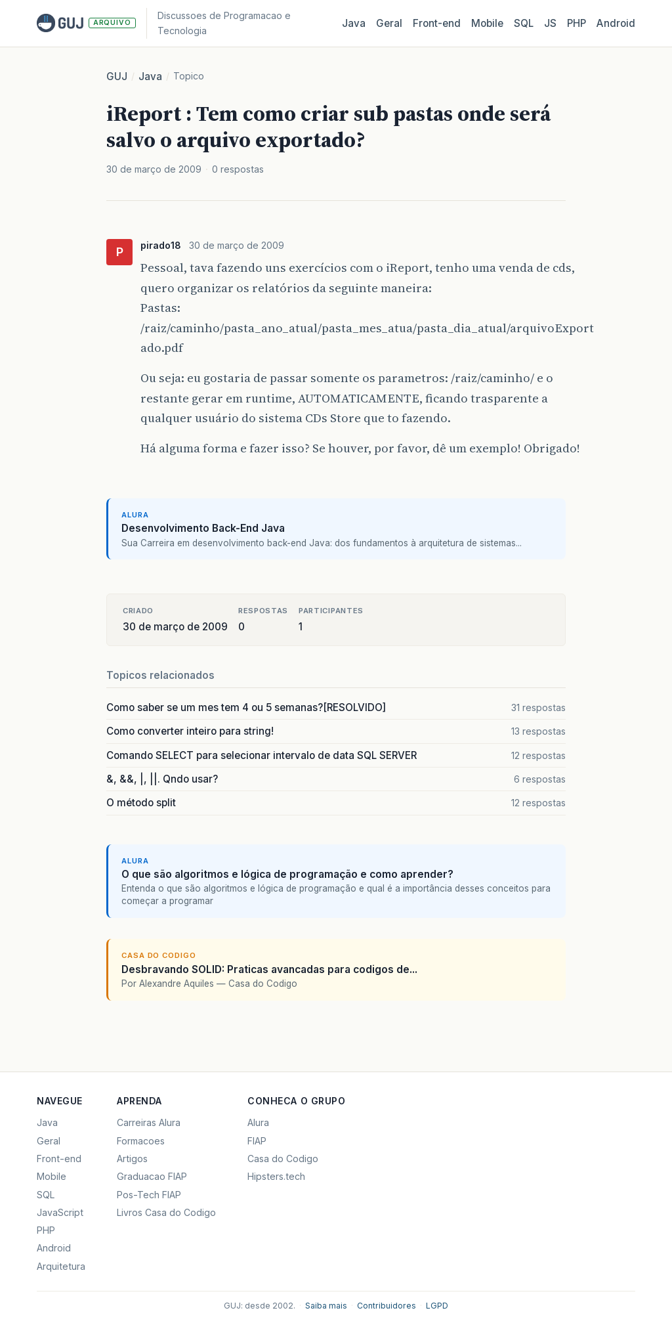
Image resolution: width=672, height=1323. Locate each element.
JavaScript (60, 1212)
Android (616, 23)
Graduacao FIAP (152, 1176)
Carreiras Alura (148, 1122)
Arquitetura (61, 1266)
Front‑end (437, 23)
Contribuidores (386, 1306)
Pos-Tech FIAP (149, 1194)
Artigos (132, 1158)
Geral (389, 23)
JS (550, 23)
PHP (576, 23)
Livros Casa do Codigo (166, 1212)
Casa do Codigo (282, 1158)
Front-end (59, 1158)
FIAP (256, 1140)
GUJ (116, 76)
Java (354, 23)
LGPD (437, 1306)
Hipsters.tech (276, 1176)
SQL (524, 23)
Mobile (487, 23)
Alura (258, 1122)
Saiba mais (326, 1306)
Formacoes (141, 1140)
